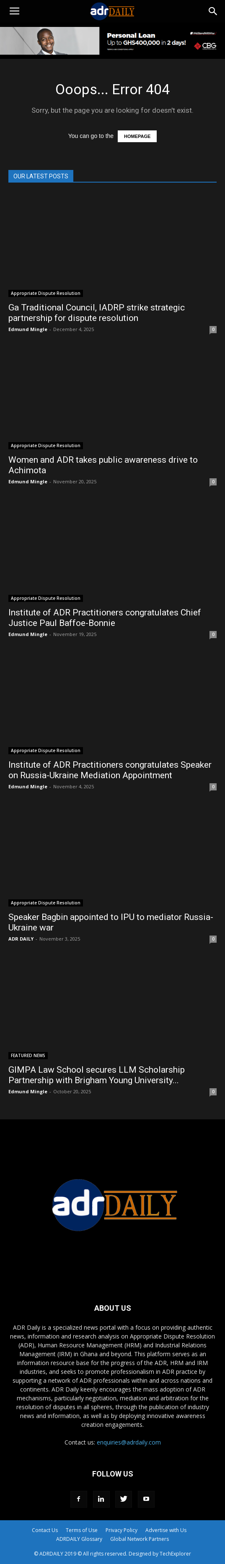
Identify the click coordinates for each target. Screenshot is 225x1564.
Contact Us (45, 1530)
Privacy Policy (121, 1530)
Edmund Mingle (27, 329)
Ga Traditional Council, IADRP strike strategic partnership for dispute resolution (96, 312)
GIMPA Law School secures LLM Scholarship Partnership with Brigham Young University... (96, 1075)
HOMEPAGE (137, 136)
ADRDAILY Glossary (79, 1539)
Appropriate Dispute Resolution (45, 293)
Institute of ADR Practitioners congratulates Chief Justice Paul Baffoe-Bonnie (104, 617)
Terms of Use (82, 1530)
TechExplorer (175, 1553)
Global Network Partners (139, 1539)
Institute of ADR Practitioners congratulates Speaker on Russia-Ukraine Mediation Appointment (110, 770)
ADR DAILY (21, 939)
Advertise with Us (165, 1530)
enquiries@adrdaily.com (129, 1442)
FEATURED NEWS (28, 1055)
